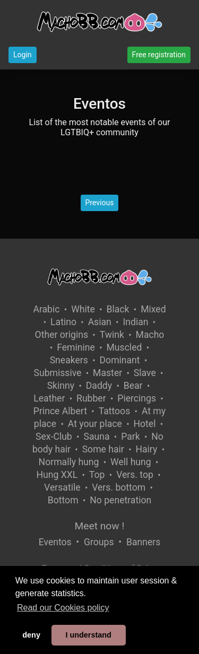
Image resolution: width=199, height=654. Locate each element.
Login (22, 54)
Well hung (130, 462)
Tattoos (115, 411)
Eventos (55, 542)
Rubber (91, 398)
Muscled (124, 347)
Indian (135, 322)
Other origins (61, 334)
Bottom (63, 500)
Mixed (153, 309)
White (83, 309)
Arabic (46, 309)
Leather (49, 398)
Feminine (76, 347)
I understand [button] (88, 635)
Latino (63, 322)
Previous (99, 202)
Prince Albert (60, 411)
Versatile (62, 487)
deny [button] (31, 635)
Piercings (136, 398)
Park (130, 436)
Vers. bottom (118, 487)
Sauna (96, 436)
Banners (143, 542)
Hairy (146, 449)
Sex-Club (54, 436)
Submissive (58, 373)
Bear (133, 385)
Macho (150, 334)
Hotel (144, 423)
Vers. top (134, 474)
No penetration (120, 500)
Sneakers (69, 360)
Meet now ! (100, 526)
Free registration (159, 54)
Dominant (120, 360)
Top (97, 474)
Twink (112, 334)
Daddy (99, 385)
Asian (99, 322)
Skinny (60, 385)
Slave (145, 373)
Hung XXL (56, 474)
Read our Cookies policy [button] (63, 607)
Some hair (103, 449)
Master (107, 373)
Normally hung (69, 462)
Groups (99, 542)
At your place (95, 423)
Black (118, 309)
